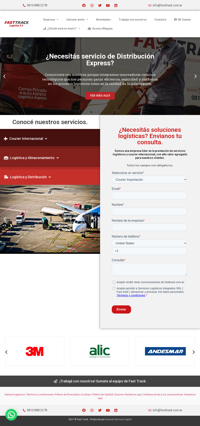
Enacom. (119, 394)
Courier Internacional (25, 138)
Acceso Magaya (100, 28)
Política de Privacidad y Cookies (72, 394)
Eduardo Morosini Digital (118, 419)
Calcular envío (77, 19)
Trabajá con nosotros (133, 19)
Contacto (160, 19)
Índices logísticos (15, 394)
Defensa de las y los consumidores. (163, 394)
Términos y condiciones (39, 394)
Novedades (103, 19)
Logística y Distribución (27, 177)
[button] (4, 76)
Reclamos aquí (133, 394)
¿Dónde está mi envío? (61, 28)
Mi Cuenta (182, 19)
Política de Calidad (102, 394)
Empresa (51, 19)
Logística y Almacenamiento (31, 158)
